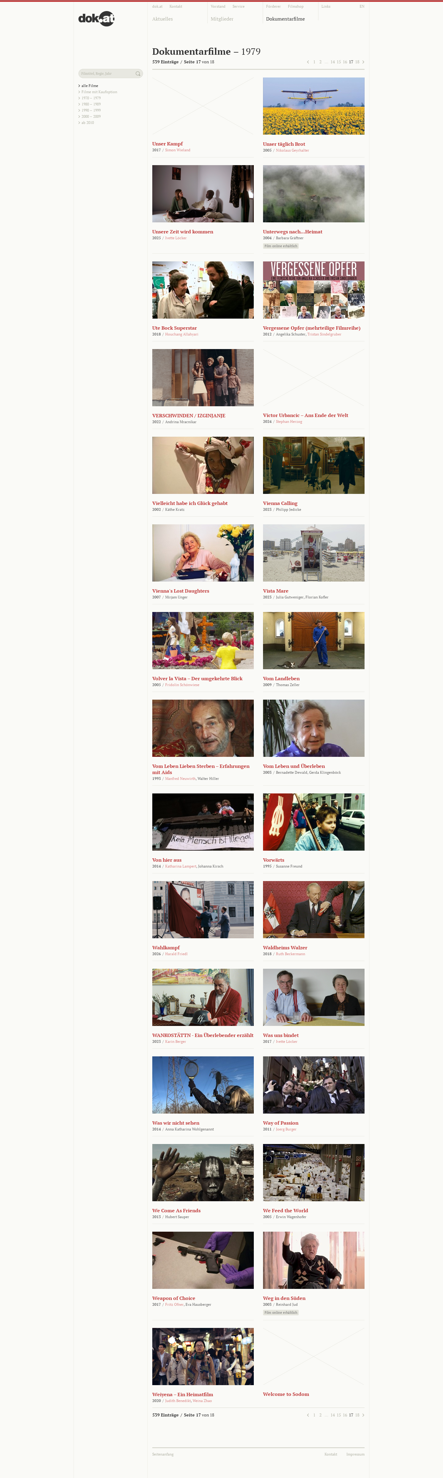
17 (351, 62)
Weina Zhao (202, 1400)
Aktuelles (162, 18)
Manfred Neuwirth (180, 778)
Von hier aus (167, 859)
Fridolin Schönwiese (182, 684)
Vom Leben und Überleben (294, 766)
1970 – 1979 (91, 98)
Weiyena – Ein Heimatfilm (182, 1394)
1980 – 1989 (91, 104)
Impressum (355, 1454)
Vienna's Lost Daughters (180, 590)
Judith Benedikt (178, 1400)
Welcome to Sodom (286, 1394)
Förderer (273, 6)
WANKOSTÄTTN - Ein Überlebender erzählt (202, 1035)
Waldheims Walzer (285, 947)
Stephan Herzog (289, 421)
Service (239, 6)
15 (339, 62)
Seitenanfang (163, 1454)
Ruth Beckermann (290, 954)
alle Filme (90, 85)
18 (357, 62)
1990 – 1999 (91, 110)
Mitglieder (222, 18)
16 (345, 62)
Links (325, 6)
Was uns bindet (281, 1035)
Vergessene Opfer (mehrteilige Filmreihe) (312, 327)
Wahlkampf (166, 947)
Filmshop (296, 6)
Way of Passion (280, 1122)
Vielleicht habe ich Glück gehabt (190, 503)
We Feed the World (285, 1210)
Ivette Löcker (176, 238)
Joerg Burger (286, 1129)
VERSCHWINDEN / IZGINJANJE (188, 415)
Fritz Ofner (174, 1304)
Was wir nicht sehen (175, 1122)
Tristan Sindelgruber (324, 334)
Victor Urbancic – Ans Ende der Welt (305, 415)
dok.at (157, 6)
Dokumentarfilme (285, 18)
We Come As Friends (176, 1210)
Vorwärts (273, 859)
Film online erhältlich (281, 246)
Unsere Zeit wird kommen (182, 231)
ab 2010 (88, 122)
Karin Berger (175, 1041)
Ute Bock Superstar (174, 327)
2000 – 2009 (91, 116)
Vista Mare (276, 590)
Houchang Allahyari (181, 334)
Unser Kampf (167, 143)
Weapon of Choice (173, 1298)
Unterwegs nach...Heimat (292, 231)
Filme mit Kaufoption (99, 91)
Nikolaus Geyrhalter (292, 150)
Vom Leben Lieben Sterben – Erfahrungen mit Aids (200, 769)
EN (362, 6)
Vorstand (218, 6)
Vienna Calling (280, 503)
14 (332, 62)
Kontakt (176, 6)
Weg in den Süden (284, 1298)
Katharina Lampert (180, 866)
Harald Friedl (176, 954)
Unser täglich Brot (284, 144)
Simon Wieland (177, 150)
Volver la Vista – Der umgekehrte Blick (197, 678)
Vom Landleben (281, 678)
